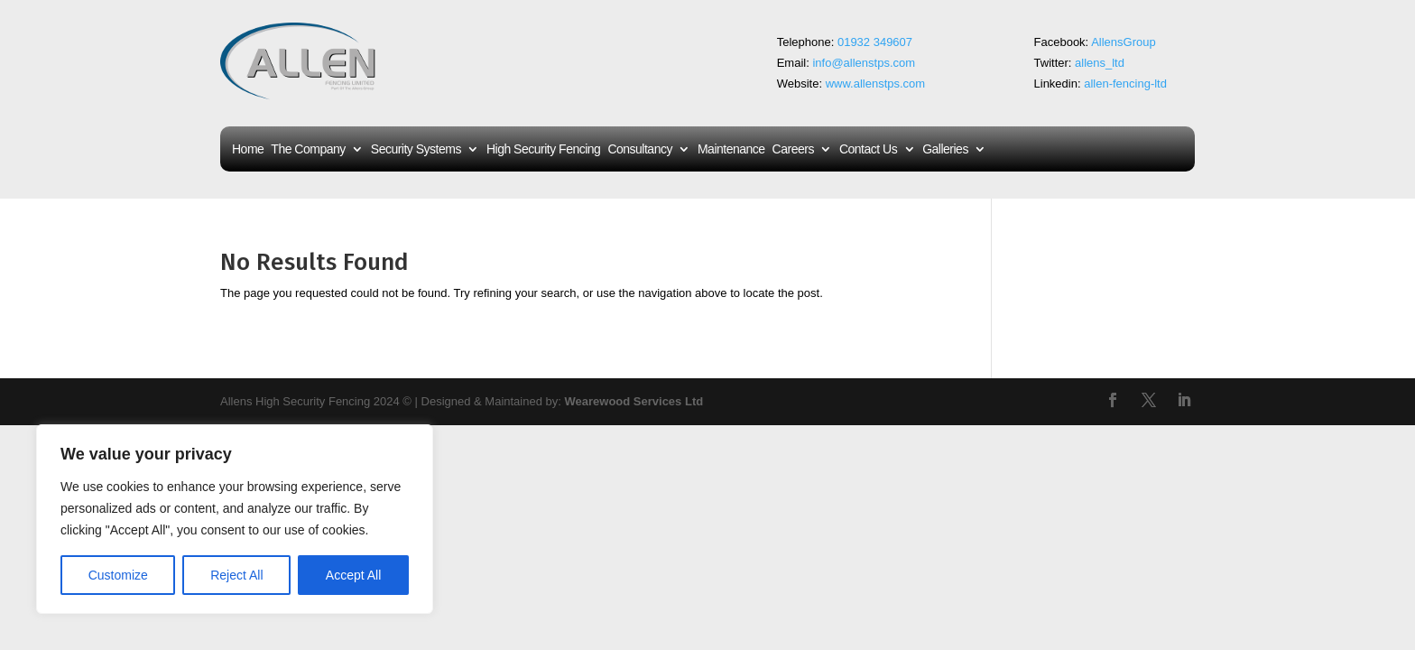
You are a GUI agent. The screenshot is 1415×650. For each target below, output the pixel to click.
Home (248, 149)
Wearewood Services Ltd (634, 401)
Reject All (236, 575)
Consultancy (639, 149)
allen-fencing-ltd (1125, 83)
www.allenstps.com (876, 83)
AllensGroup (1123, 42)
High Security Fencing (543, 149)
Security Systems (416, 149)
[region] (234, 519)
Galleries (945, 149)
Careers (793, 149)
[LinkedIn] (1184, 402)
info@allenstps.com (863, 63)
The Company (308, 149)
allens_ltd (1099, 63)
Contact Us (868, 149)
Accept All (353, 575)
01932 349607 (876, 42)
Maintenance (731, 149)
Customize (118, 575)
